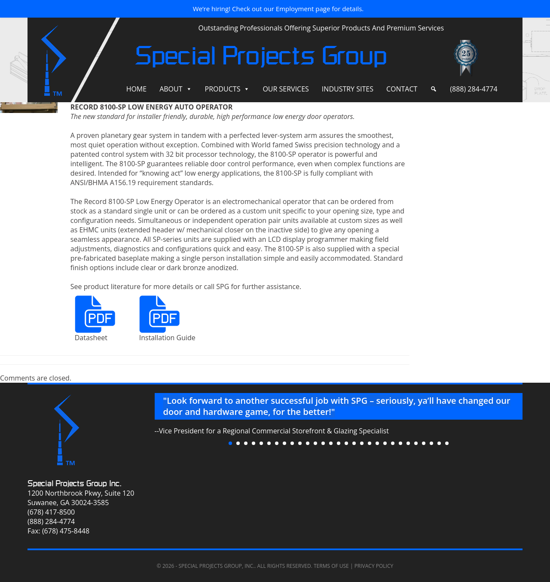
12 (315, 443)
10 (300, 443)
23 (400, 443)
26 (423, 443)
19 (369, 443)
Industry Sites (347, 89)
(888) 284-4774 (473, 89)
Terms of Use (331, 566)
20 (377, 443)
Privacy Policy (374, 566)
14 (331, 443)
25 (416, 443)
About (170, 89)
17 (354, 443)
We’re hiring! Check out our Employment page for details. (278, 8)
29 (447, 443)
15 (338, 443)
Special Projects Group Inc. (75, 483)
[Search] (433, 89)
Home (136, 89)
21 (385, 443)
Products (223, 89)
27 (431, 443)
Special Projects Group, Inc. (216, 566)
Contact (401, 89)
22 (392, 443)
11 (307, 443)
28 (439, 443)
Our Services (286, 89)
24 (408, 443)
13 (323, 443)
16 (346, 443)
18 (362, 443)
